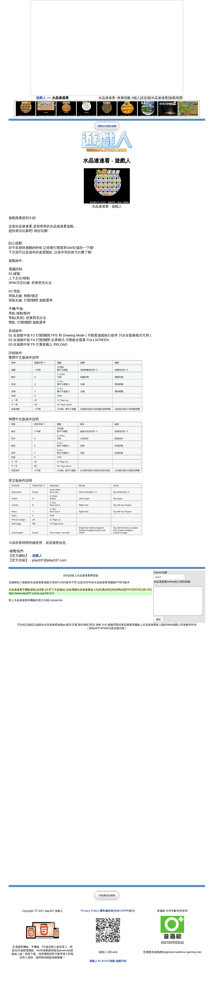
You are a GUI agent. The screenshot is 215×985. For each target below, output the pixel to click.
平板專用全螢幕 (107, 901)
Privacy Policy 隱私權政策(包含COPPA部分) (108, 916)
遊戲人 (41, 98)
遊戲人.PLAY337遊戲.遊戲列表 (107, 966)
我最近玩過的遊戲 (106, 126)
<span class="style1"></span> (107, 47)
